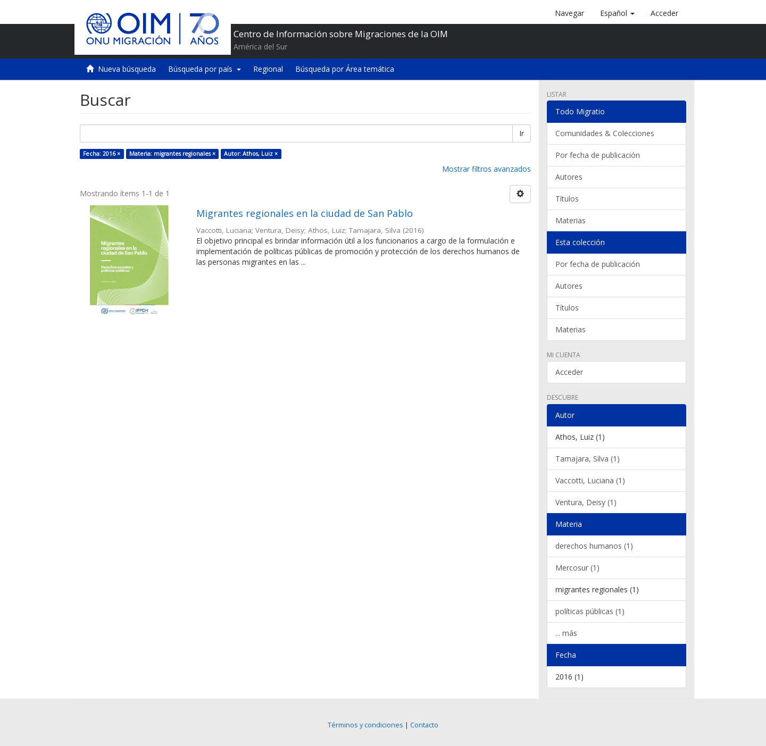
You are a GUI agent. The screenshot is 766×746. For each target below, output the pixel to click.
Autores (568, 177)
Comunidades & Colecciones (604, 133)
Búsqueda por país (204, 69)
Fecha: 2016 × (101, 153)
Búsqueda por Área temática (344, 69)
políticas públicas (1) (590, 611)
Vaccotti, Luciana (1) (590, 480)
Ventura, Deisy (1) (586, 502)
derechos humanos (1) (594, 546)
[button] (617, 13)
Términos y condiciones (365, 725)
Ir (521, 133)
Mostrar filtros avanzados (486, 169)
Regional (268, 69)
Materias (570, 220)
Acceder (569, 372)
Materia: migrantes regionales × (172, 153)
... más (566, 633)
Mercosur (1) (577, 568)
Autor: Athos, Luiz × (251, 153)
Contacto (424, 725)
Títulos (567, 199)
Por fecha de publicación (597, 155)
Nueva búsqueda (127, 69)
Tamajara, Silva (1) (587, 459)
